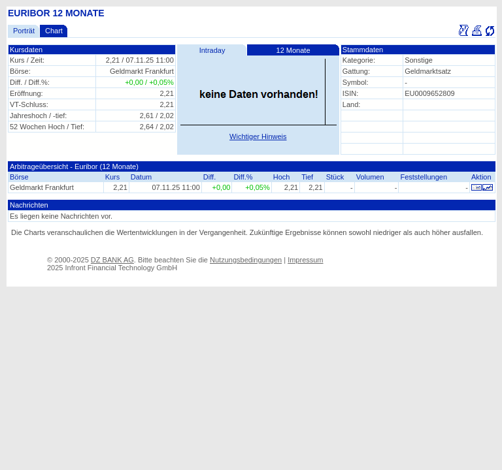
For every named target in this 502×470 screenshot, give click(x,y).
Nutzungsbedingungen (246, 260)
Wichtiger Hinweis (257, 136)
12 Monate (293, 50)
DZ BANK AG (112, 260)
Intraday (212, 50)
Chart (54, 31)
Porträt (24, 31)
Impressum (305, 260)
